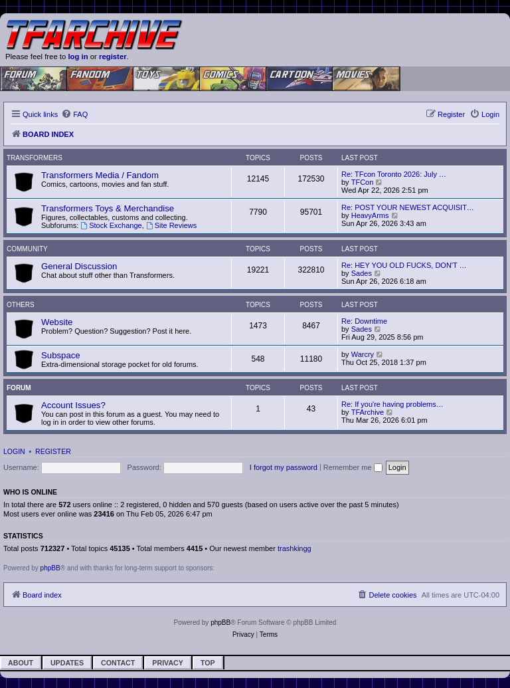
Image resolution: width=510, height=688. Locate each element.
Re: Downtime (364, 321)
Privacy (167, 663)
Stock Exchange (110, 225)
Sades (361, 273)
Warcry (362, 354)
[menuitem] (74, 114)
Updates (67, 663)
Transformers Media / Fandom (100, 175)
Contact (118, 663)
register (113, 56)
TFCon (362, 182)
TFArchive (367, 412)
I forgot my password (283, 467)
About (20, 663)
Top (208, 663)
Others (21, 304)
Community (27, 249)
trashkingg (294, 548)
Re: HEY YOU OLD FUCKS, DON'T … (404, 265)
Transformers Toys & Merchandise (107, 208)
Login (14, 451)
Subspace (60, 355)
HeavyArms (370, 215)
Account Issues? (73, 405)
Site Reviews (171, 225)
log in (78, 56)
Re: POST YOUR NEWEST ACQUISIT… (407, 207)
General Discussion (79, 266)
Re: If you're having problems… (392, 404)
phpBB (50, 568)
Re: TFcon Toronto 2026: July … (393, 174)
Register (53, 451)
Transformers (34, 158)
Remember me (352, 467)
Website (56, 322)
